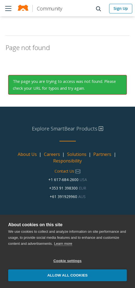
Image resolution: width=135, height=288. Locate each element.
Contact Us (67, 171)
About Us (27, 154)
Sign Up (120, 8)
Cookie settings (67, 261)
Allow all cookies (67, 275)
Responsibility (67, 161)
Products (8, 8)
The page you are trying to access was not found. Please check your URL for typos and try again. (64, 84)
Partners (102, 154)
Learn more (63, 244)
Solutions (76, 154)
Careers (52, 154)
